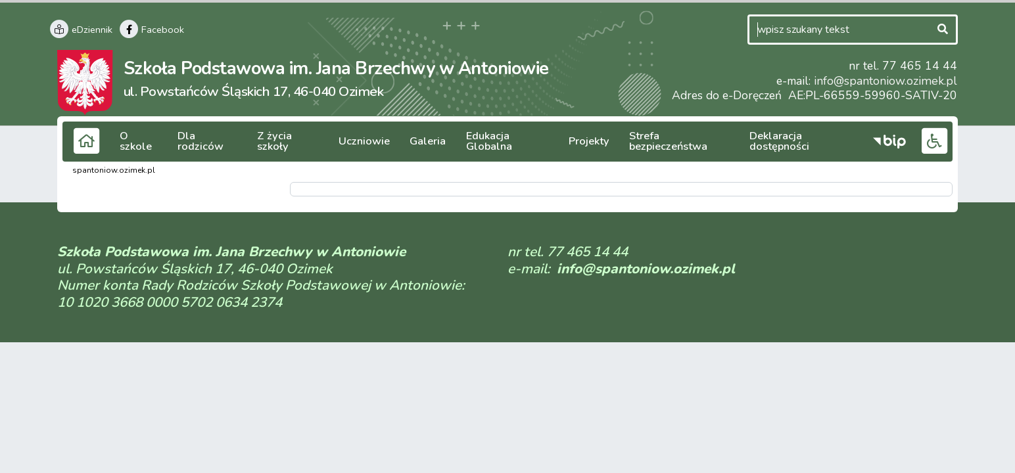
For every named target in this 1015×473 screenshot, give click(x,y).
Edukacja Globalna (500, 141)
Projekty (581, 141)
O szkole (140, 141)
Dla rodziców (209, 141)
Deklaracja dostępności (798, 141)
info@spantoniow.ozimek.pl (886, 81)
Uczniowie (364, 141)
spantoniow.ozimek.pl (113, 170)
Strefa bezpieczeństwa (673, 141)
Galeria (422, 141)
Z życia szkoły (289, 141)
